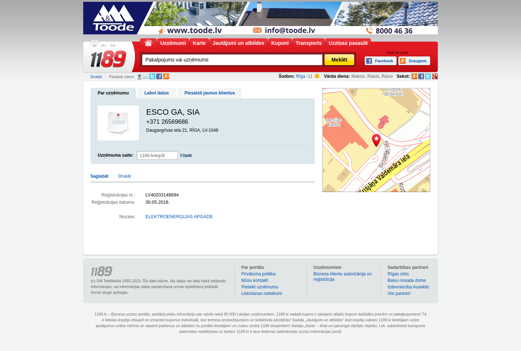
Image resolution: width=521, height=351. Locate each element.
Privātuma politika (258, 273)
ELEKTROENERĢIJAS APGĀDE (179, 216)
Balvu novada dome (406, 280)
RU (103, 45)
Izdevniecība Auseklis (408, 286)
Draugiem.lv (166, 76)
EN (112, 45)
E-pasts (145, 76)
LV (95, 45)
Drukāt (96, 77)
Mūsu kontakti (254, 280)
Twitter (152, 76)
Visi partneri (398, 293)
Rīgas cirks (398, 273)
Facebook (159, 76)
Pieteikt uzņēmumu (259, 286)
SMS (139, 77)
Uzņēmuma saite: (116, 155)
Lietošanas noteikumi (261, 293)
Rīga (300, 76)
